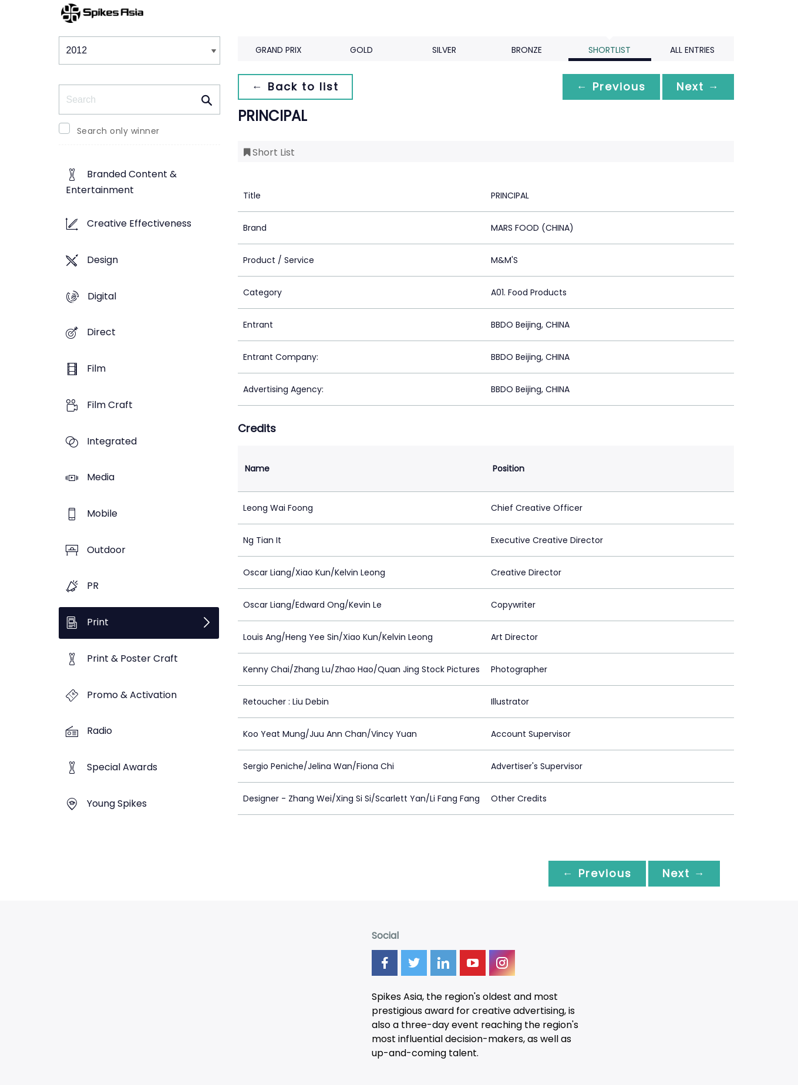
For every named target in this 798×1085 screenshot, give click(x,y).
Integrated (112, 441)
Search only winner (118, 131)
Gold (361, 50)
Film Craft (110, 405)
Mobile (102, 513)
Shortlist (609, 50)
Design (102, 260)
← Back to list (295, 86)
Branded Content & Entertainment (121, 182)
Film (96, 368)
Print (98, 622)
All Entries (692, 50)
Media (101, 477)
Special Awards (122, 767)
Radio (99, 731)
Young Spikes (117, 803)
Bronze (526, 50)
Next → (698, 86)
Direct (101, 332)
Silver (444, 50)
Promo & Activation (132, 695)
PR (93, 586)
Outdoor (106, 550)
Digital (101, 296)
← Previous (611, 86)
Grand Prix (278, 50)
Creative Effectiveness (139, 224)
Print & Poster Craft (132, 658)
